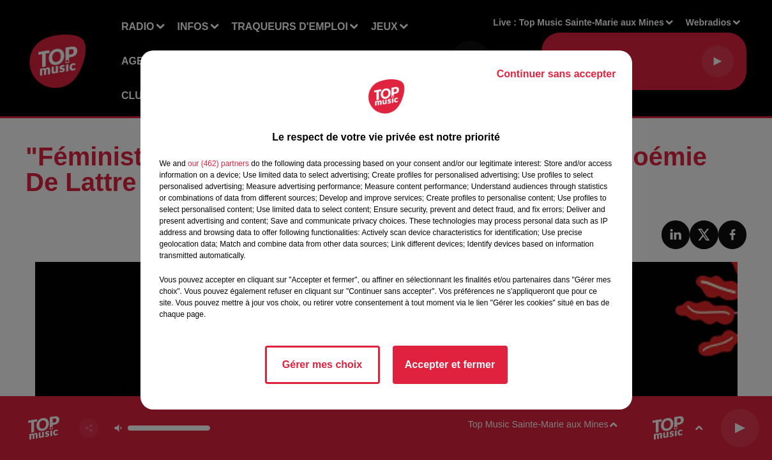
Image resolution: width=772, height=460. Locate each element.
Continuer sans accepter (556, 73)
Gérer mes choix (322, 364)
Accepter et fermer (450, 364)
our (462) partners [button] (218, 163)
